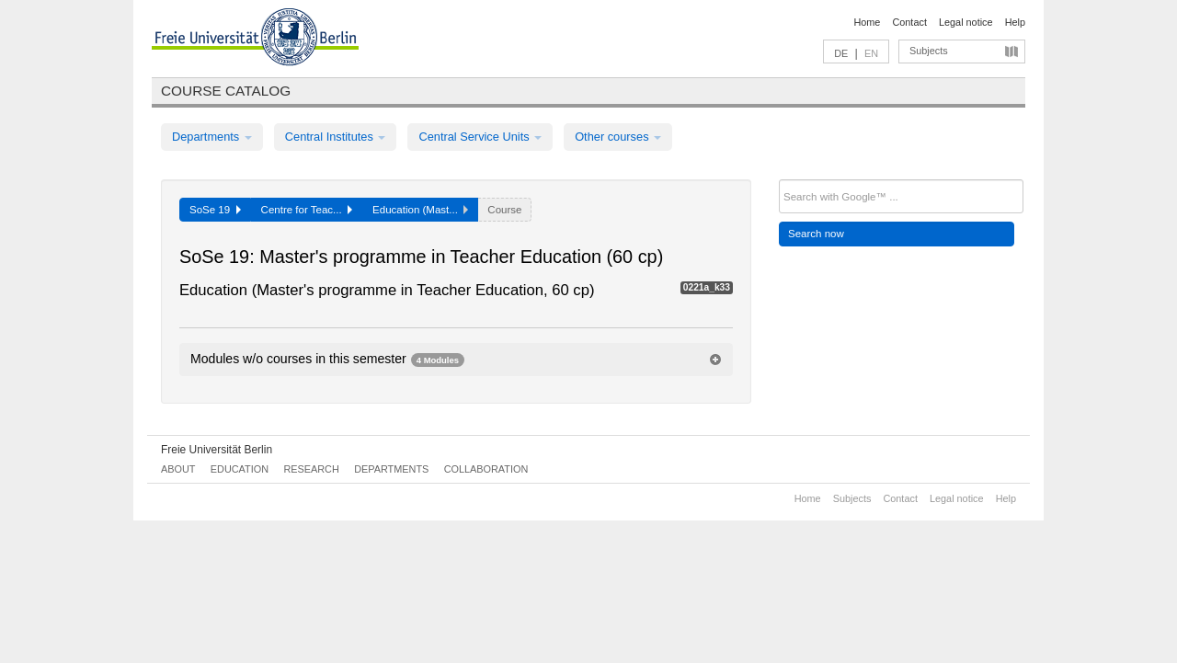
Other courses (618, 136)
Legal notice (966, 22)
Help (1015, 22)
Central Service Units (480, 136)
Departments (212, 136)
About (178, 468)
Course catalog (226, 90)
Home (866, 22)
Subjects (928, 50)
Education (240, 468)
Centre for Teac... (307, 209)
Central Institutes (335, 136)
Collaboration (486, 468)
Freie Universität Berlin (216, 449)
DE (841, 53)
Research (310, 468)
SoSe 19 (215, 209)
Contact (909, 22)
